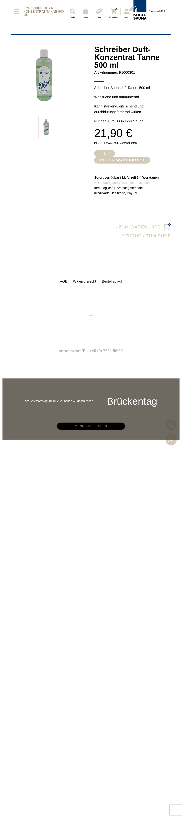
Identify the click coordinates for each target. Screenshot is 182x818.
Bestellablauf (112, 285)
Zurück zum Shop (146, 235)
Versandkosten (128, 142)
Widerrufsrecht (84, 285)
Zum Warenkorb (142, 227)
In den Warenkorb (122, 160)
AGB (63, 285)
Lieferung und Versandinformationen (124, 183)
